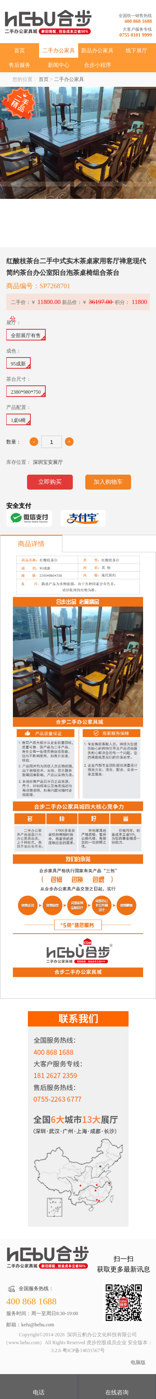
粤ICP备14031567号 (83, 1350)
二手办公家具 (58, 50)
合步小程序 (97, 65)
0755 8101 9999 (135, 35)
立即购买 (50, 482)
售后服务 (19, 65)
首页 (19, 50)
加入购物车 (108, 482)
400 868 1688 (138, 21)
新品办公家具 (97, 50)
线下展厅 (136, 50)
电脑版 (138, 1362)
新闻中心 (58, 65)
